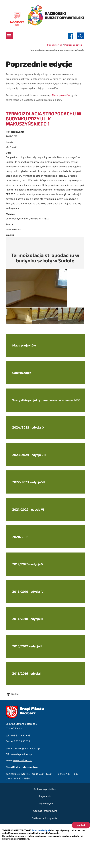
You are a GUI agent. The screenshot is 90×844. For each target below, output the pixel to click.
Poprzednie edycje (73, 44)
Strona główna (54, 44)
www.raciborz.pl (22, 760)
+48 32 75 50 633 (20, 735)
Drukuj (15, 693)
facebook (71, 35)
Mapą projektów (61, 95)
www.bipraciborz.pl (22, 754)
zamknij (81, 825)
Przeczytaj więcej (41, 830)
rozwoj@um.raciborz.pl (27, 748)
